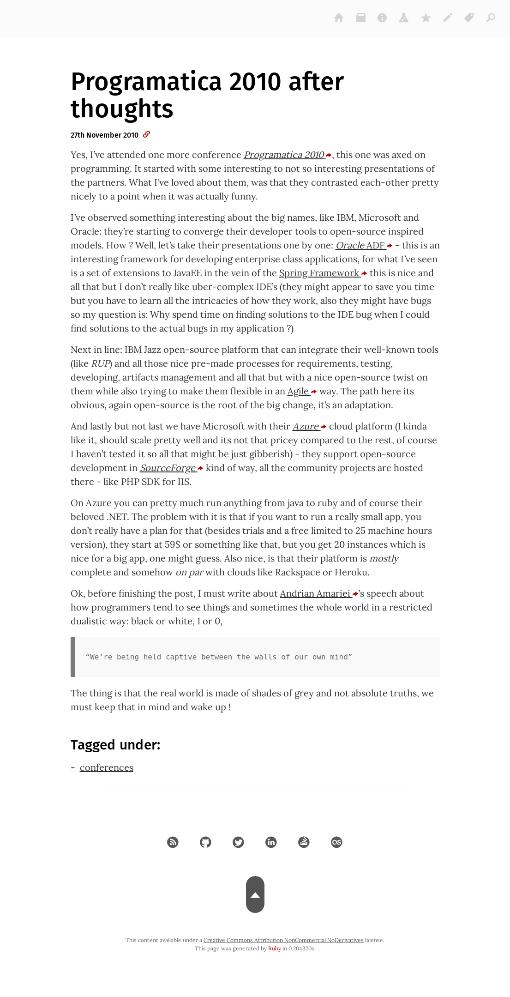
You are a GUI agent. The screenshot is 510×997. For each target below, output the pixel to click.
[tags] (469, 17)
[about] (383, 17)
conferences (106, 767)
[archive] (361, 17)
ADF (364, 245)
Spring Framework (323, 272)
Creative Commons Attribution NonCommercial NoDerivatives (284, 940)
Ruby (274, 948)
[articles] (491, 17)
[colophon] (448, 17)
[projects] (404, 17)
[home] (339, 17)
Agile (302, 391)
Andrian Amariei (319, 593)
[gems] (426, 17)
